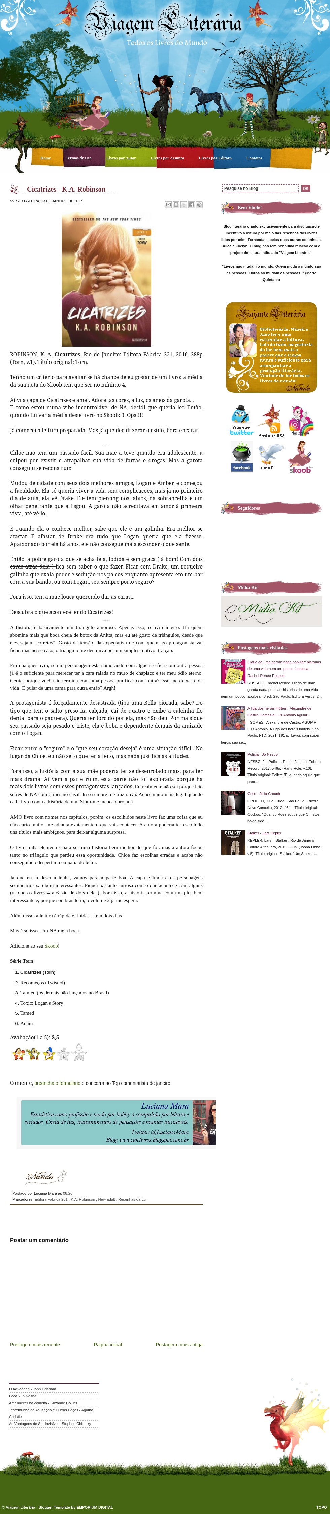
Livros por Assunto (168, 158)
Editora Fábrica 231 (52, 1199)
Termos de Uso (79, 158)
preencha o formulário (57, 1083)
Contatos (254, 158)
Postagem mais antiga (179, 1344)
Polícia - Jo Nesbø (263, 754)
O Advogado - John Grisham (32, 1389)
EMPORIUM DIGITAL (94, 1507)
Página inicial (108, 1344)
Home (46, 158)
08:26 (67, 1193)
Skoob (51, 946)
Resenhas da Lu (132, 1199)
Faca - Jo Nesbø (23, 1396)
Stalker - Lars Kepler (265, 833)
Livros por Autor (121, 158)
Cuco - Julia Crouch (264, 794)
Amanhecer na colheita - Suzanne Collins (43, 1403)
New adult (107, 1199)
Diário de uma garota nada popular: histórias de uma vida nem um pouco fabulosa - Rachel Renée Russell (284, 669)
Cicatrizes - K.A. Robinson (66, 189)
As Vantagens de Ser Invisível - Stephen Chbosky (50, 1424)
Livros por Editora (216, 158)
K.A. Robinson (83, 1199)
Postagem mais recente (35, 1344)
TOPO (322, 1507)
